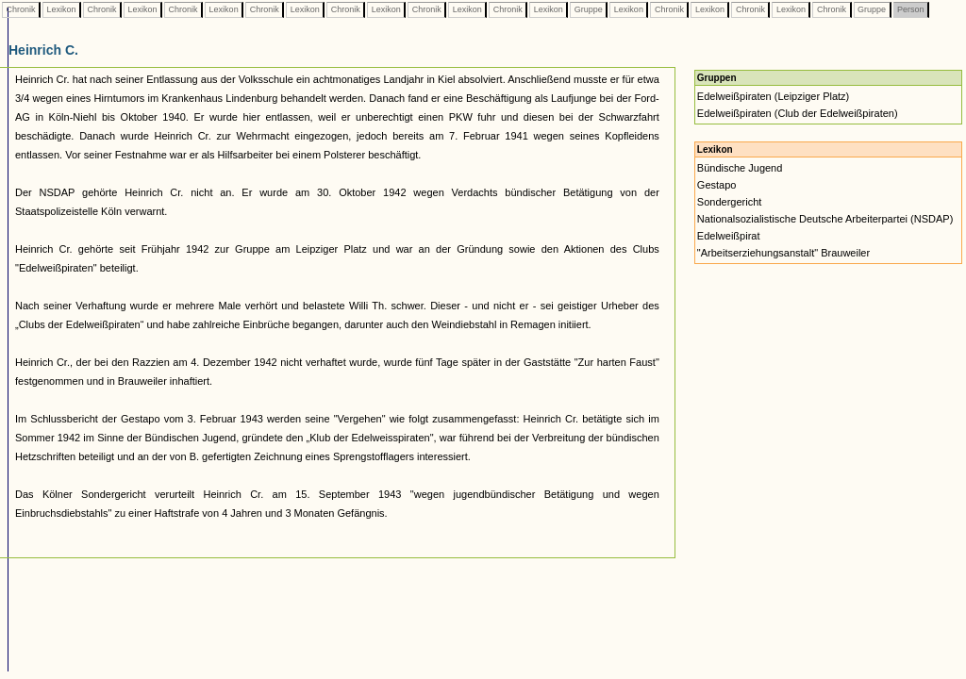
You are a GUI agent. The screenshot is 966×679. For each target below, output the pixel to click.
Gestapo (717, 184)
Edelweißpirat (728, 235)
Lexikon (61, 9)
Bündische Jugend (740, 168)
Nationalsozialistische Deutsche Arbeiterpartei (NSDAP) (825, 218)
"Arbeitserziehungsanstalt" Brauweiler (783, 252)
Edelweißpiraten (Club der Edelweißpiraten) (797, 113)
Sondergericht (729, 201)
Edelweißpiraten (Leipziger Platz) (773, 96)
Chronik (21, 9)
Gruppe (588, 9)
